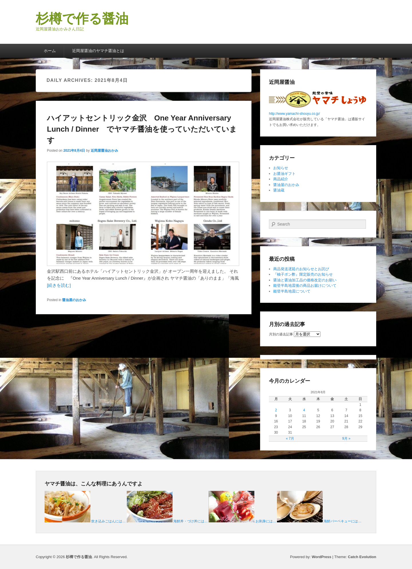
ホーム (50, 50)
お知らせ (280, 168)
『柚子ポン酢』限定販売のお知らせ (303, 274)
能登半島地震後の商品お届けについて (304, 285)
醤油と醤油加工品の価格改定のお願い (304, 280)
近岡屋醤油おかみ (104, 151)
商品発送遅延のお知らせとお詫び (301, 269)
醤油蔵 (278, 190)
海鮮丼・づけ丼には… (190, 521)
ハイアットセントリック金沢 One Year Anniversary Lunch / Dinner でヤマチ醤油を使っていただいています (142, 129)
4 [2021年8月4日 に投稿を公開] (304, 410)
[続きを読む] (59, 285)
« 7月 (290, 438)
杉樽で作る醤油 (82, 18)
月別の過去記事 (281, 334)
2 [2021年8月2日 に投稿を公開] (276, 410)
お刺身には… (265, 521)
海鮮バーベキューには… (342, 521)
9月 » (346, 438)
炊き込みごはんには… (108, 521)
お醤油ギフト (284, 173)
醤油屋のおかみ (74, 300)
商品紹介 (280, 179)
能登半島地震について (291, 291)
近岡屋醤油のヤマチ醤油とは (98, 50)
